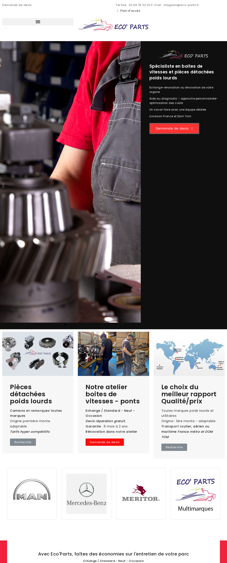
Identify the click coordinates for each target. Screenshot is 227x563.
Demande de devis (17, 5)
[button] (6, 29)
